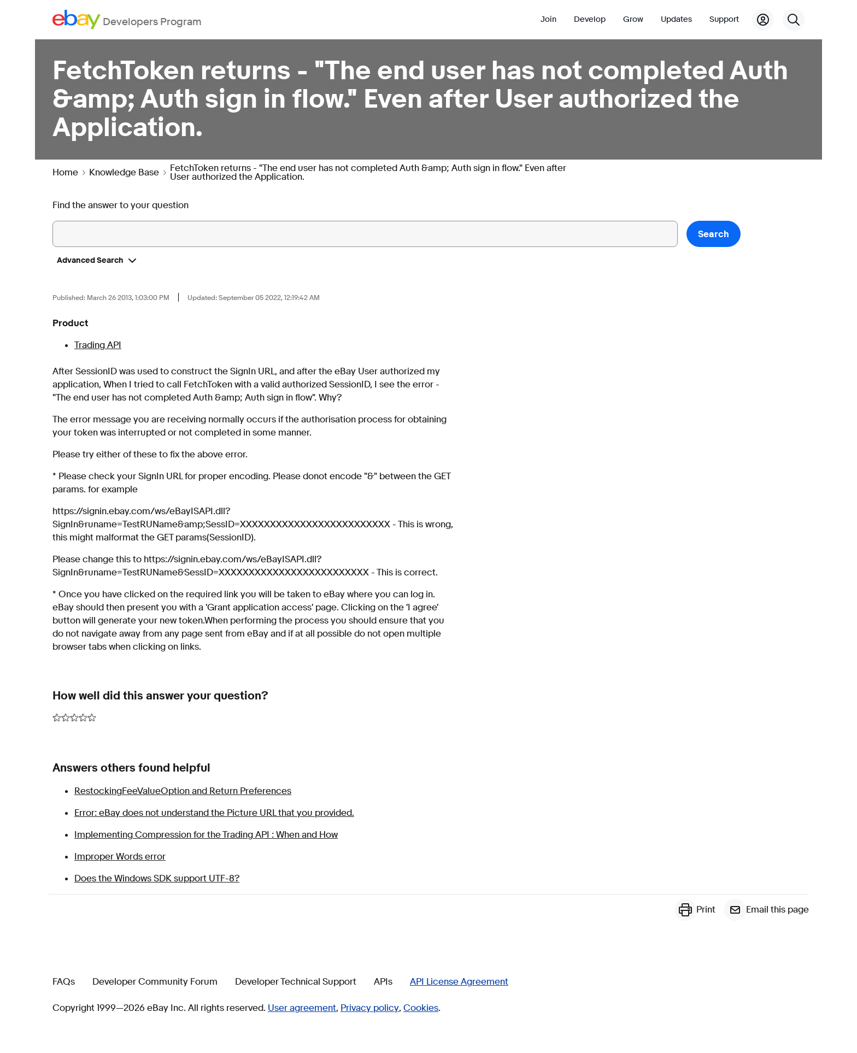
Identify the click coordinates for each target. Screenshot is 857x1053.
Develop (590, 19)
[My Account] (763, 20)
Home (65, 172)
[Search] (794, 20)
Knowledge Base (124, 172)
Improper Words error (120, 856)
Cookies (420, 1008)
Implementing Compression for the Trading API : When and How (206, 834)
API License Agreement (459, 982)
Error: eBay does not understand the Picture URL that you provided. (214, 813)
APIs (383, 982)
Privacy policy (370, 1008)
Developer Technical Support (295, 982)
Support (724, 19)
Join (548, 19)
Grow (633, 19)
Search (713, 234)
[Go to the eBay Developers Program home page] (127, 19)
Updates (676, 19)
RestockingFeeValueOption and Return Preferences (182, 791)
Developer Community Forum (155, 982)
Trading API (97, 345)
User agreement (302, 1008)
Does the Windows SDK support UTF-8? (156, 878)
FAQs (63, 982)
